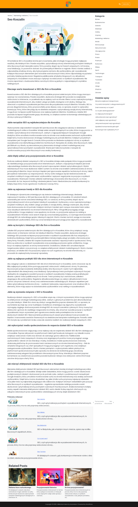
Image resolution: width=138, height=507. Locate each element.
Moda (97, 42)
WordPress (89, 504)
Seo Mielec (41, 412)
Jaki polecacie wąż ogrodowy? (106, 118)
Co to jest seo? (42, 439)
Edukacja (98, 29)
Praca (97, 55)
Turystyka (98, 80)
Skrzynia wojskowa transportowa (106, 102)
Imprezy (98, 35)
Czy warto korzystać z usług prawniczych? (110, 105)
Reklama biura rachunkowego (20, 487)
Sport (97, 71)
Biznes (97, 19)
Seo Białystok (41, 425)
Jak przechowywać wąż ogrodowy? (107, 124)
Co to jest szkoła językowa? (105, 111)
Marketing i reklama (102, 38)
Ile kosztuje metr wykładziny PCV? (107, 130)
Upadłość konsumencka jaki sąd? (107, 127)
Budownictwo (100, 22)
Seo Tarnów (41, 452)
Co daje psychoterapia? (103, 114)
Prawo (97, 58)
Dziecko (98, 26)
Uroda (97, 83)
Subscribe (126, 4)
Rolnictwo (98, 64)
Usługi (97, 87)
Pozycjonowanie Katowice (47, 487)
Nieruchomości (100, 48)
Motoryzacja (99, 45)
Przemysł (98, 61)
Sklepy (97, 67)
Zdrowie (98, 93)
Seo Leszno (41, 399)
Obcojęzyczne (100, 51)
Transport (98, 77)
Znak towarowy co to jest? (104, 108)
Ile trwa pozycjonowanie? (74, 487)
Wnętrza (98, 90)
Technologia (99, 74)
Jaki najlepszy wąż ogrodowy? (106, 121)
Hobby (97, 32)
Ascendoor (73, 504)
